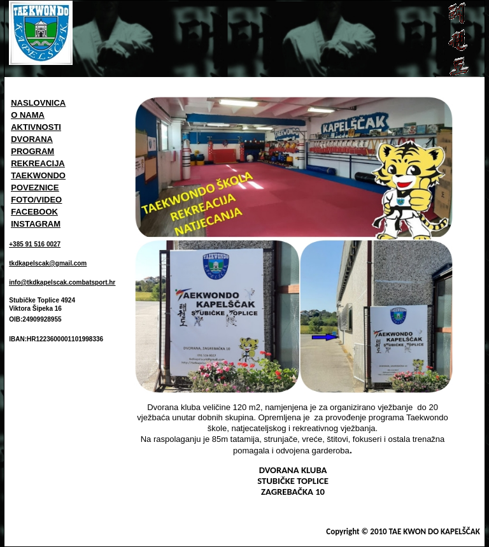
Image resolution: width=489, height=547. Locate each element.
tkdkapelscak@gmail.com (48, 263)
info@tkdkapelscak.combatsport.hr (62, 282)
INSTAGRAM (35, 224)
